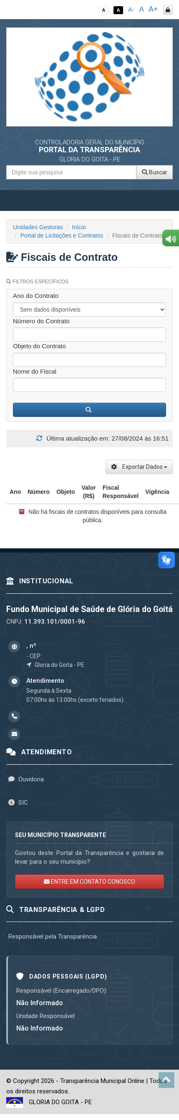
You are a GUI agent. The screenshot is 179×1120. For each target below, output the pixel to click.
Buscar (154, 172)
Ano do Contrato (35, 295)
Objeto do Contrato (39, 345)
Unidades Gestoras (38, 227)
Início (79, 227)
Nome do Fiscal (34, 371)
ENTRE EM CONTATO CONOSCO (89, 881)
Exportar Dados (139, 466)
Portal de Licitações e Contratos (61, 235)
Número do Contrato (41, 321)
